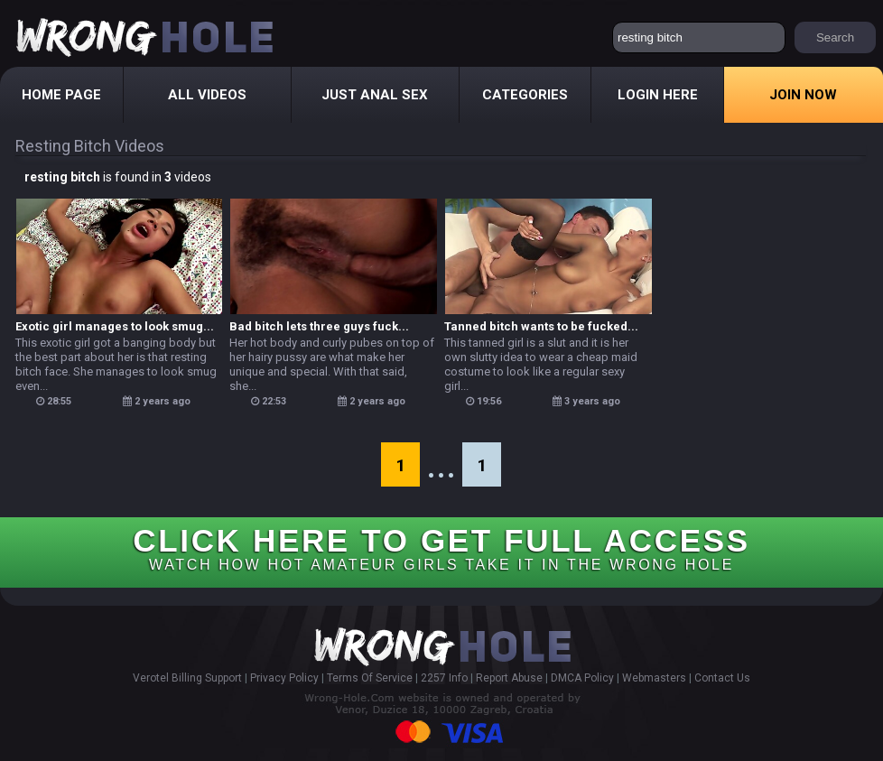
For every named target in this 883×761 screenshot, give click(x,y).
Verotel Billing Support (187, 678)
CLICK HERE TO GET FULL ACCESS (441, 547)
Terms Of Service (370, 678)
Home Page (61, 95)
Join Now (803, 95)
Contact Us (722, 678)
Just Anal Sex (374, 95)
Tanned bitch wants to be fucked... (541, 326)
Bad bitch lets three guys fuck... (319, 326)
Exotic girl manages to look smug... (114, 326)
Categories (525, 95)
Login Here (658, 95)
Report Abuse (509, 678)
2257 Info (444, 678)
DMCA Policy (582, 678)
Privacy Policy (284, 678)
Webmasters (654, 678)
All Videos (207, 95)
